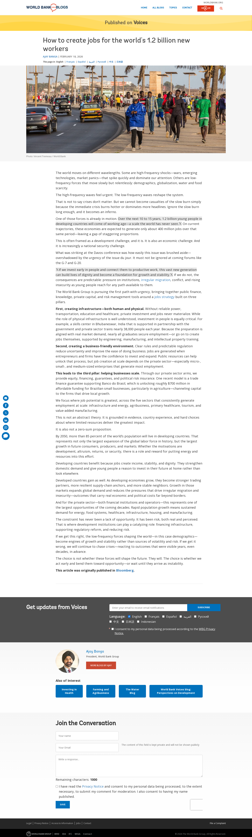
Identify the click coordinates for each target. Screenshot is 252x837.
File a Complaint (218, 823)
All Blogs (158, 8)
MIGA (77, 833)
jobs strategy (164, 297)
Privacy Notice (93, 786)
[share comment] (6, 436)
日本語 (120, 61)
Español (82, 61)
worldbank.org (213, 2)
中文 (111, 61)
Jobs (78, 823)
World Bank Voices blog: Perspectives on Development (176, 691)
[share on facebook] (6, 405)
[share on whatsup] (6, 427)
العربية (91, 61)
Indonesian (148, 622)
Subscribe (204, 607)
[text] (57, 270)
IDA (64, 833)
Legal (28, 823)
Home (144, 8)
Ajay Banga (50, 56)
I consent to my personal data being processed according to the (165, 631)
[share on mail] (6, 398)
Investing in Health (69, 691)
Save (63, 804)
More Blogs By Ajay (101, 665)
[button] (221, 8)
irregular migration (155, 280)
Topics (173, 8)
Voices (140, 23)
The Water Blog (132, 691)
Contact (187, 8)
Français (70, 61)
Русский (102, 61)
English (59, 61)
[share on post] (6, 413)
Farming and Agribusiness (101, 691)
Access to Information (62, 823)
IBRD (56, 833)
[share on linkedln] (6, 420)
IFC (70, 833)
